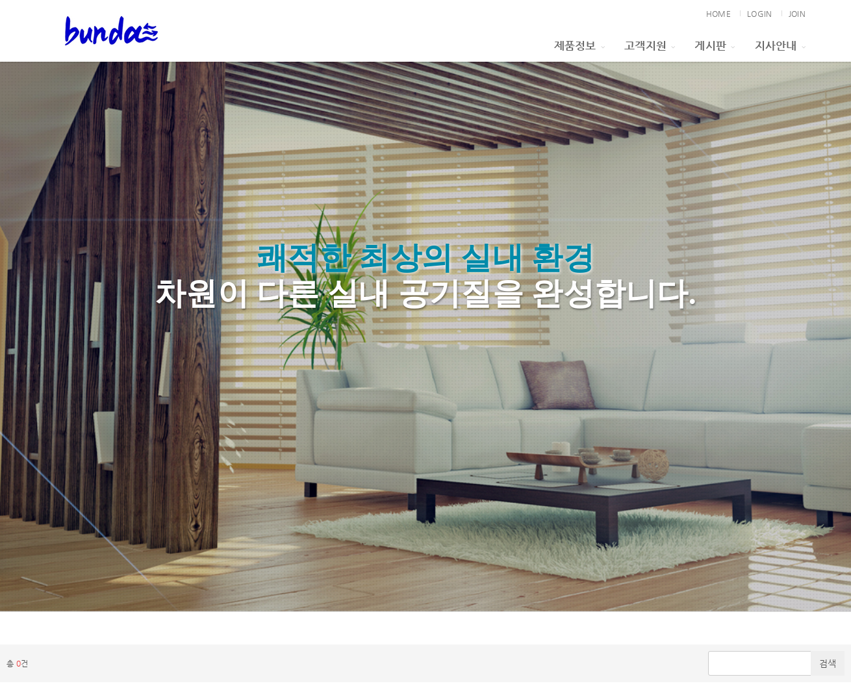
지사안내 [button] (780, 45)
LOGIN (759, 13)
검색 (827, 663)
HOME (718, 13)
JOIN (797, 13)
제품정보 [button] (579, 45)
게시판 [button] (714, 45)
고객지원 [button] (649, 45)
